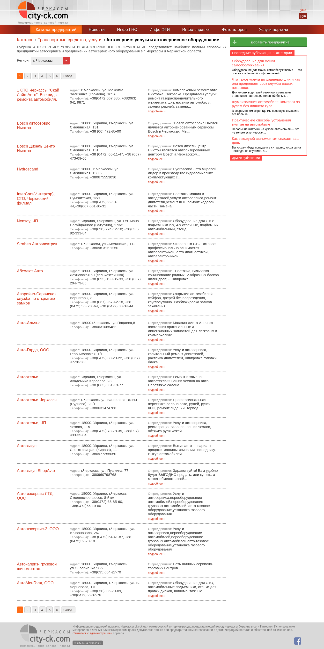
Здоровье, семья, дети (252, 70)
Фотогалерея (234, 29)
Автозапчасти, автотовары (255, 157)
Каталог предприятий (56, 29)
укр (303, 9)
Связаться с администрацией (92, 633)
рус (303, 16)
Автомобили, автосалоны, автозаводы (265, 162)
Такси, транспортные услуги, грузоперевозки (257, 203)
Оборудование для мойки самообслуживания (253, 231)
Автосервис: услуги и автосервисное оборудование (266, 169)
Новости (97, 29)
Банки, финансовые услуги (256, 53)
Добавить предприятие (270, 42)
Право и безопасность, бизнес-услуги (266, 96)
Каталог (25, 39)
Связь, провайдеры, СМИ (255, 122)
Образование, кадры (251, 79)
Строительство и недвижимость (261, 131)
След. (68, 76)
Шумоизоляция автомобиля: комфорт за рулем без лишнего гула (266, 272)
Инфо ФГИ (159, 29)
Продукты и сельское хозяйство (261, 105)
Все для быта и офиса (252, 62)
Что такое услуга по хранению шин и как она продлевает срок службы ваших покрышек (266, 252)
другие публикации (246, 326)
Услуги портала (273, 29)
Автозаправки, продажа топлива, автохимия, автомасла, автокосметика (265, 149)
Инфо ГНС (127, 29)
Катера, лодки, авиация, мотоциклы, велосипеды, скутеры (263, 193)
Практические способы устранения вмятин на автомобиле (261, 291)
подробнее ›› (156, 111)
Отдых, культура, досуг (253, 88)
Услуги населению (248, 212)
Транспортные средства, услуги (69, 39)
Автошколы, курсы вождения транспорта (267, 177)
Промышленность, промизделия (262, 114)
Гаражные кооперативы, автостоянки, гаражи (264, 184)
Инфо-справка (196, 29)
